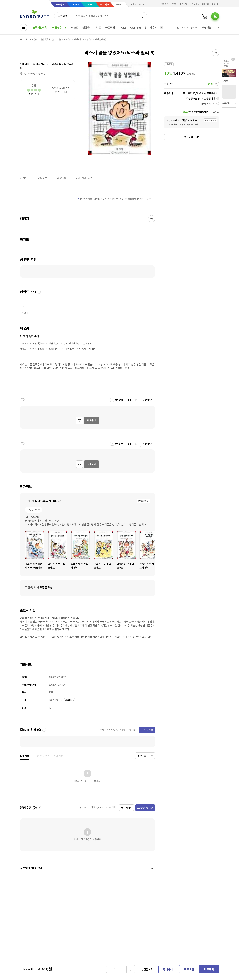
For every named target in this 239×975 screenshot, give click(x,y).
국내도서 (29, 39)
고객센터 (215, 4)
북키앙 (23, 73)
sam (90, 4)
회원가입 (165, 4)
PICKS (122, 27)
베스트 (75, 27)
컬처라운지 (151, 27)
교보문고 (60, 4)
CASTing (135, 27)
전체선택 (119, 400)
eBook (75, 4)
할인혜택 (195, 27)
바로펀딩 (110, 27)
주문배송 (195, 4)
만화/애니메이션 (81, 39)
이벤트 (97, 27)
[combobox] (63, 16)
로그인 (174, 4)
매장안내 (205, 4)
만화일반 (99, 39)
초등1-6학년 (55, 348)
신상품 (86, 27)
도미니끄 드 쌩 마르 (30, 64)
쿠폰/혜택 (226, 103)
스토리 (119, 4)
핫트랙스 (104, 4)
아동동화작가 (34, 509)
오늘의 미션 (182, 27)
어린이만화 (63, 39)
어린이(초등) (45, 39)
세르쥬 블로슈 (58, 64)
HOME (21, 39)
